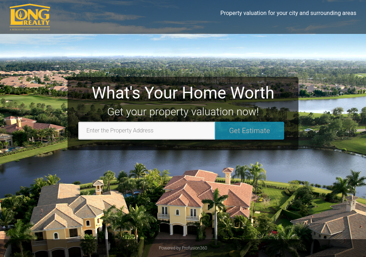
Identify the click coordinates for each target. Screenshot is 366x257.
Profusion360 (194, 248)
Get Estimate (249, 130)
